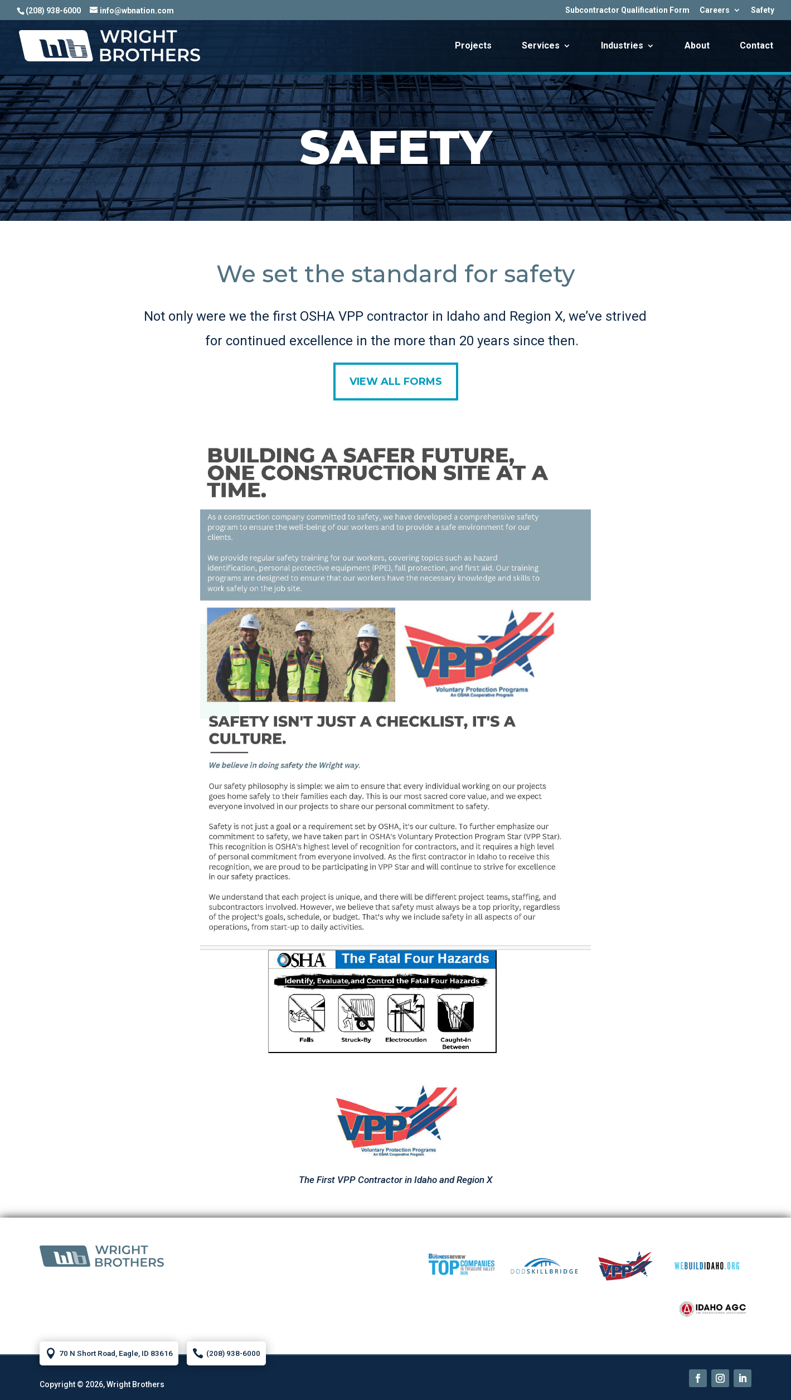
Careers (715, 10)
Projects (473, 46)
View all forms (396, 381)
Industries (622, 46)
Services (541, 46)
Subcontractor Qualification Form (627, 10)
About (697, 46)
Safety (762, 10)
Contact (756, 46)
